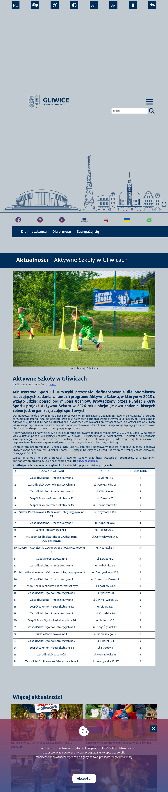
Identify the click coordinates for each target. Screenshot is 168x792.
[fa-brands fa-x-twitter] (62, 220)
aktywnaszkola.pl (88, 460)
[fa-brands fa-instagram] (40, 220)
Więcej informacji (122, 757)
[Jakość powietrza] (149, 220)
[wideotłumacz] (35, 5)
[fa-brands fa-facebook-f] (18, 220)
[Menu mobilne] (149, 101)
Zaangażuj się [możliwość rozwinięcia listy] (88, 231)
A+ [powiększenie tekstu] (93, 5)
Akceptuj (84, 778)
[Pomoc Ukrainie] (127, 220)
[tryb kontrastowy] (74, 5)
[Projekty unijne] (84, 220)
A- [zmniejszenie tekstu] (113, 5)
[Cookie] (153, 728)
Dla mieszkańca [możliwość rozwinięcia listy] (34, 231)
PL (15, 5)
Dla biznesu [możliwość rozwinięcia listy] (61, 231)
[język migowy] (54, 5)
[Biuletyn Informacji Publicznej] (106, 220)
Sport (53, 384)
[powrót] (152, 5)
